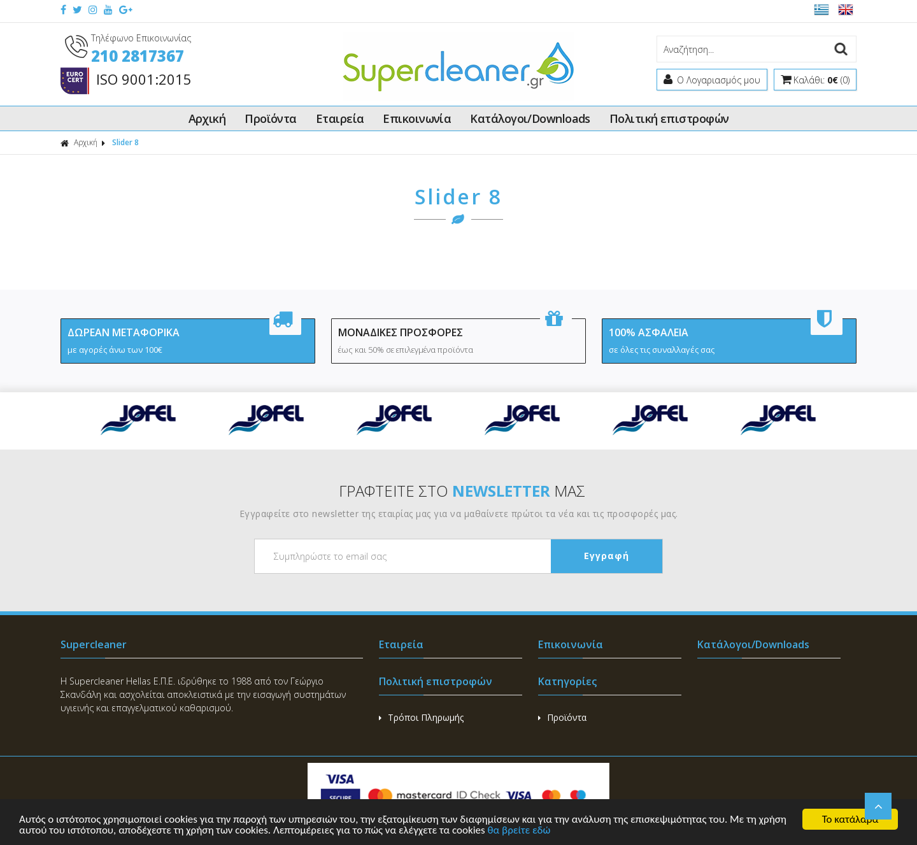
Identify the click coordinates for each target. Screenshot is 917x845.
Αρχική (207, 118)
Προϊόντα (271, 118)
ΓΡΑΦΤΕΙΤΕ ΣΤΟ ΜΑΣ (462, 490)
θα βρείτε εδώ (519, 830)
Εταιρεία (340, 118)
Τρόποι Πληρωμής (421, 717)
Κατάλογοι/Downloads (530, 118)
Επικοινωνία (417, 118)
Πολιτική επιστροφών (669, 118)
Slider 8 (125, 142)
